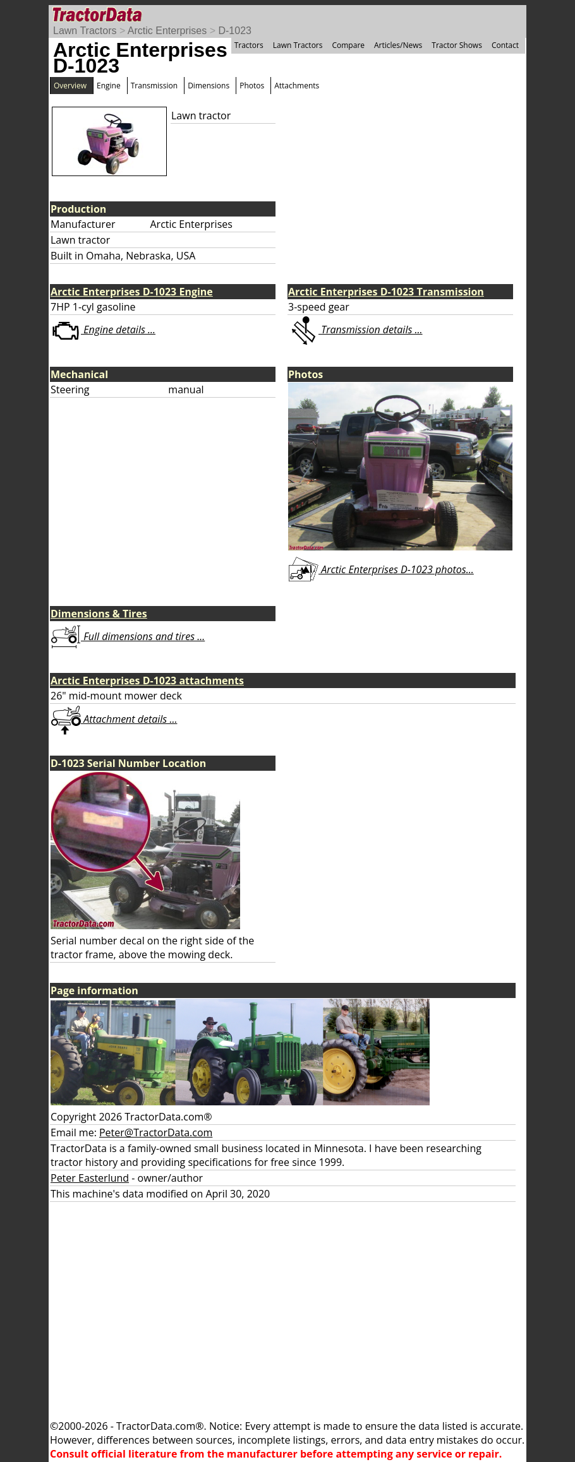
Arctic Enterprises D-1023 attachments (147, 680)
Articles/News (398, 45)
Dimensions (208, 85)
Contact (505, 45)
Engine (109, 85)
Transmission (154, 85)
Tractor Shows (457, 45)
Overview (70, 85)
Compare (348, 45)
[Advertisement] (287, 1310)
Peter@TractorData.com (155, 1132)
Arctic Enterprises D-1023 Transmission (386, 292)
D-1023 (234, 30)
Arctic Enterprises (167, 30)
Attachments (296, 85)
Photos (251, 85)
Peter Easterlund (90, 1178)
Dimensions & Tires (99, 614)
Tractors (248, 45)
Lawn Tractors (84, 30)
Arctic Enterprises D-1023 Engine (132, 292)
